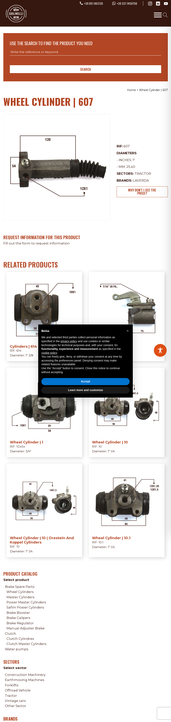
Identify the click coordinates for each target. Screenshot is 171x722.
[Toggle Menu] (158, 15)
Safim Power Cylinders (25, 607)
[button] (128, 331)
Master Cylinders (20, 597)
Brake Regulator (20, 623)
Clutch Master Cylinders (26, 644)
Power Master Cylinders (26, 602)
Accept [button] (85, 381)
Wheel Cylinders (20, 592)
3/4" (28, 451)
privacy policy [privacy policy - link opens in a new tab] (68, 341)
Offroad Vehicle (18, 690)
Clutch (10, 634)
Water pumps (16, 649)
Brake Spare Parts (19, 587)
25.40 (130, 167)
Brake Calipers (18, 618)
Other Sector (15, 706)
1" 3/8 (29, 355)
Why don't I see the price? (142, 192)
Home (131, 90)
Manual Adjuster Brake (26, 628)
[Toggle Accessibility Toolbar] (160, 350)
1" (134, 160)
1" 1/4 (111, 451)
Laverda (141, 180)
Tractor (143, 174)
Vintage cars (15, 701)
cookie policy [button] (49, 352)
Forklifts (12, 685)
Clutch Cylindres (20, 639)
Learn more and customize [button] (85, 390)
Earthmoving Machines (24, 680)
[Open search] (165, 14)
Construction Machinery (25, 675)
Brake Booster (18, 613)
